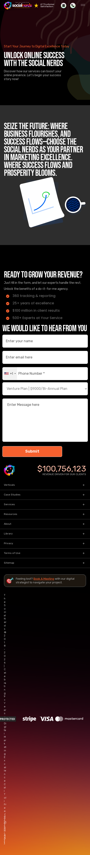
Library (8, 533)
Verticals (9, 484)
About (7, 523)
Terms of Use (12, 553)
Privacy (8, 543)
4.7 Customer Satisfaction (47, 5)
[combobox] (10, 373)
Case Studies (12, 494)
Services (9, 504)
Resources (10, 514)
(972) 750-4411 (5, 828)
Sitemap (9, 562)
